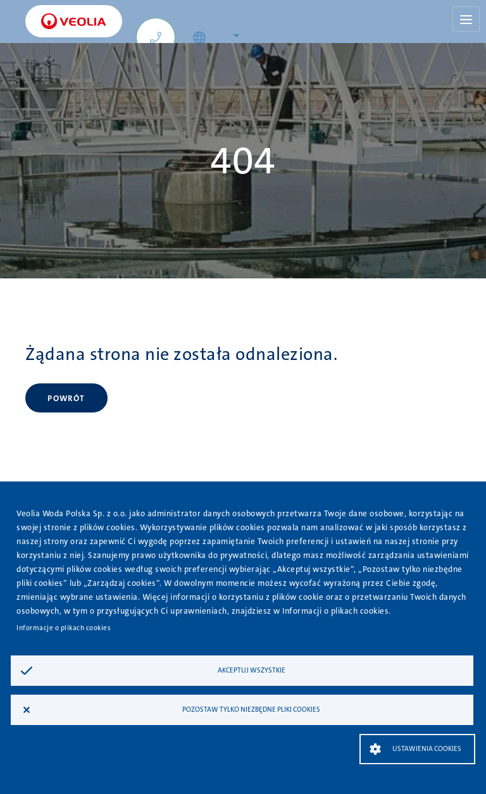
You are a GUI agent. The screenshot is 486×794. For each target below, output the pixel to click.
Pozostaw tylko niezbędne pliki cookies (251, 709)
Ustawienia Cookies (426, 749)
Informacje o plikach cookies (63, 628)
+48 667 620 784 (161, 44)
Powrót (66, 398)
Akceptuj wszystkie (251, 670)
